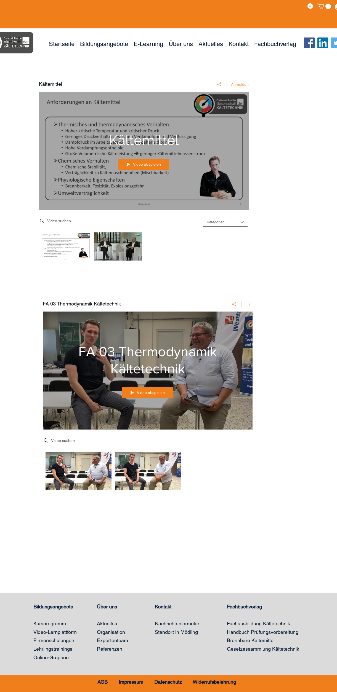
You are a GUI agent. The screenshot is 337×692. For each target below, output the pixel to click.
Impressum (131, 682)
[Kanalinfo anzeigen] (247, 304)
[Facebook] (309, 42)
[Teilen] (219, 84)
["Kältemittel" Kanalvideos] (144, 248)
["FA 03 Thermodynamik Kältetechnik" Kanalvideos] (147, 472)
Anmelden (240, 84)
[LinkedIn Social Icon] (322, 42)
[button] (324, 6)
